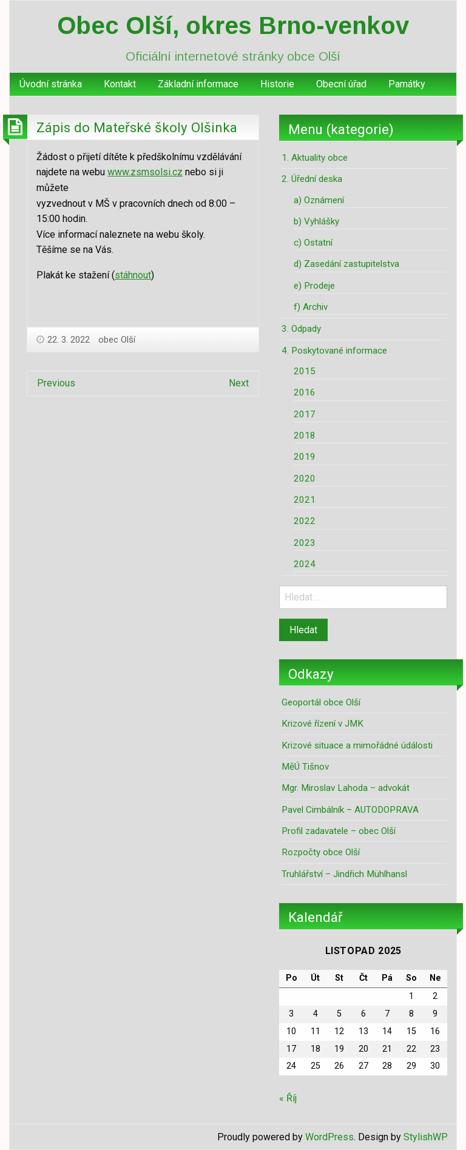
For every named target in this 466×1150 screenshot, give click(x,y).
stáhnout (133, 275)
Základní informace (198, 84)
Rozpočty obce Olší (321, 852)
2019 (305, 456)
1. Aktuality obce (315, 157)
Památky (406, 84)
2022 (305, 521)
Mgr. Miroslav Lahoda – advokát (346, 787)
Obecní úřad (341, 84)
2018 (305, 435)
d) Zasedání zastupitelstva (346, 263)
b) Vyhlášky (316, 221)
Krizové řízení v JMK (322, 723)
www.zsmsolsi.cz (145, 172)
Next (239, 383)
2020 (305, 478)
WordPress (329, 1137)
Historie (277, 84)
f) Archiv (311, 306)
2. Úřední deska (312, 178)
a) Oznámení (319, 200)
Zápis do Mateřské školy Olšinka (136, 127)
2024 (305, 564)
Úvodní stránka (50, 84)
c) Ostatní (313, 242)
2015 (305, 371)
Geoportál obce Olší (321, 702)
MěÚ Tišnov (305, 766)
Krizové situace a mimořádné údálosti (357, 745)
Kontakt (120, 84)
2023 (305, 542)
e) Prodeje (314, 285)
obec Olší (116, 339)
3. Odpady (301, 328)
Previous (56, 383)
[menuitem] (51, 84)
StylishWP (426, 1137)
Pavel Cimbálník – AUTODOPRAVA (350, 809)
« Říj (288, 1098)
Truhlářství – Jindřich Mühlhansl (344, 874)
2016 (305, 392)
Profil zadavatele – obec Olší (339, 831)
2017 (305, 414)
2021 (305, 499)
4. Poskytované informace (334, 350)
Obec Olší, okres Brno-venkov (233, 25)
